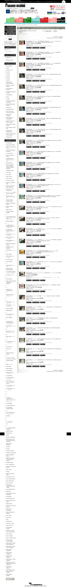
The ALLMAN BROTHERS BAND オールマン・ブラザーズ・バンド (11, 218)
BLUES (7, 435)
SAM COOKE (8, 366)
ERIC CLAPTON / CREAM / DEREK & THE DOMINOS (11, 282)
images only (61, 36)
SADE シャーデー (9, 364)
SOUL (7, 519)
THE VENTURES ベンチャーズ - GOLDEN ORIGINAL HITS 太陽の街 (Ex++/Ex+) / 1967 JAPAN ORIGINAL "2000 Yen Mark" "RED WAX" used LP (43, 163)
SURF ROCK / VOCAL (10, 523)
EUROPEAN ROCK (9, 462)
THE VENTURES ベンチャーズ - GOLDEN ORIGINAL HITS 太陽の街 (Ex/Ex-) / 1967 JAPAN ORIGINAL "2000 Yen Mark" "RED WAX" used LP (42, 175)
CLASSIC (8, 448)
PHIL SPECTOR (9, 346)
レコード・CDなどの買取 (10, 44)
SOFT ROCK (8, 517)
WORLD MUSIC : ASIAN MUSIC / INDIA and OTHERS (10, 571)
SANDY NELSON (9, 368)
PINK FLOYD (8, 348)
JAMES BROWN (9, 310)
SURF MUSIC (8, 107)
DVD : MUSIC (8, 172)
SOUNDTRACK (9, 521)
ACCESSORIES (9, 142)
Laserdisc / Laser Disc (10, 180)
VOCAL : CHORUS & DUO (11, 537)
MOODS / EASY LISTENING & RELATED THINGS (10, 486)
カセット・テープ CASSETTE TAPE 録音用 (10, 196)
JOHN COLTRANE (9, 308)
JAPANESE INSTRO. (10, 109)
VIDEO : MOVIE (9, 178)
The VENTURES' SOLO (10, 405)
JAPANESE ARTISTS (10, 170)
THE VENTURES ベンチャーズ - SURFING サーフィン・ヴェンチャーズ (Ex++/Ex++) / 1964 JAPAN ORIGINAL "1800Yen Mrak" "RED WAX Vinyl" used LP (44, 230)
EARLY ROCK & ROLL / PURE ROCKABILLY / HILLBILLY (10, 459)
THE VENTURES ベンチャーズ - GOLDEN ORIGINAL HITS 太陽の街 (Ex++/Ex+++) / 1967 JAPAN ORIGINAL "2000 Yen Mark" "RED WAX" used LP (43, 152)
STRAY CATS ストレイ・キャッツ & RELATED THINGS (10, 382)
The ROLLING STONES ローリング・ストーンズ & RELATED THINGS (11, 359)
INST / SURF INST (9, 482)
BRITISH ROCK (9, 433)
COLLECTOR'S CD (9, 153)
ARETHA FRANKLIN (10, 221)
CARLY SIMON (9, 254)
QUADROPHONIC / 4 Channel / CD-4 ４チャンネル (10, 159)
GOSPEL (7, 471)
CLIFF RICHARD (9, 261)
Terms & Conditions (9, 42)
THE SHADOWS (9, 370)
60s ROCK (8, 72)
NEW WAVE (8, 491)
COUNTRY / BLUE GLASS (11, 452)
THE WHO (8, 415)
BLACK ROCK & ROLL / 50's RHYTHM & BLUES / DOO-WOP (10, 440)
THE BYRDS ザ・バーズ (10, 250)
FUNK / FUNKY (9, 469)
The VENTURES (9, 94)
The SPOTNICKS (9, 375)
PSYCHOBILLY (9, 496)
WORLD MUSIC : (9, 137)
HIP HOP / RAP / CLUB (10, 476)
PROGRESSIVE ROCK (10, 498)
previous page (49, 37)
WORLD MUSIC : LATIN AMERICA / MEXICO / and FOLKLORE (11, 563)
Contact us (16, 8)
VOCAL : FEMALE (9, 535)
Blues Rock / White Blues (10, 437)
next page (61, 37)
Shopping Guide (9, 8)
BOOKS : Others (9, 209)
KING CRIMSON (9, 317)
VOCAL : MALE (9, 533)
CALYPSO (8, 446)
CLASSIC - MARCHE (10, 450)
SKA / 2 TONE (8, 515)
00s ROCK (8, 80)
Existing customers (9, 60)
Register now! (8, 57)
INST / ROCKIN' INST (10, 480)
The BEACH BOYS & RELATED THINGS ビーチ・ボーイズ (10, 226)
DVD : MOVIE (8, 174)
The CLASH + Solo (9, 259)
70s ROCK (8, 74)
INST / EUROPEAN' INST (10, 478)
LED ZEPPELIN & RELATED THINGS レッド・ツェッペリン (10, 322)
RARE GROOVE (9, 503)
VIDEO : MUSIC (9, 176)
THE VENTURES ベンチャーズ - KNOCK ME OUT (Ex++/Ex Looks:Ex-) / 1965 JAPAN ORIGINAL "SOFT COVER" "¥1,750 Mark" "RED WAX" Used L (43, 97)
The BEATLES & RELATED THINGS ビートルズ (10, 231)
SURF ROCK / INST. (10, 525)
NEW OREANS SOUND (10, 489)
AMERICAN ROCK (9, 431)
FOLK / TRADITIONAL (10, 464)
